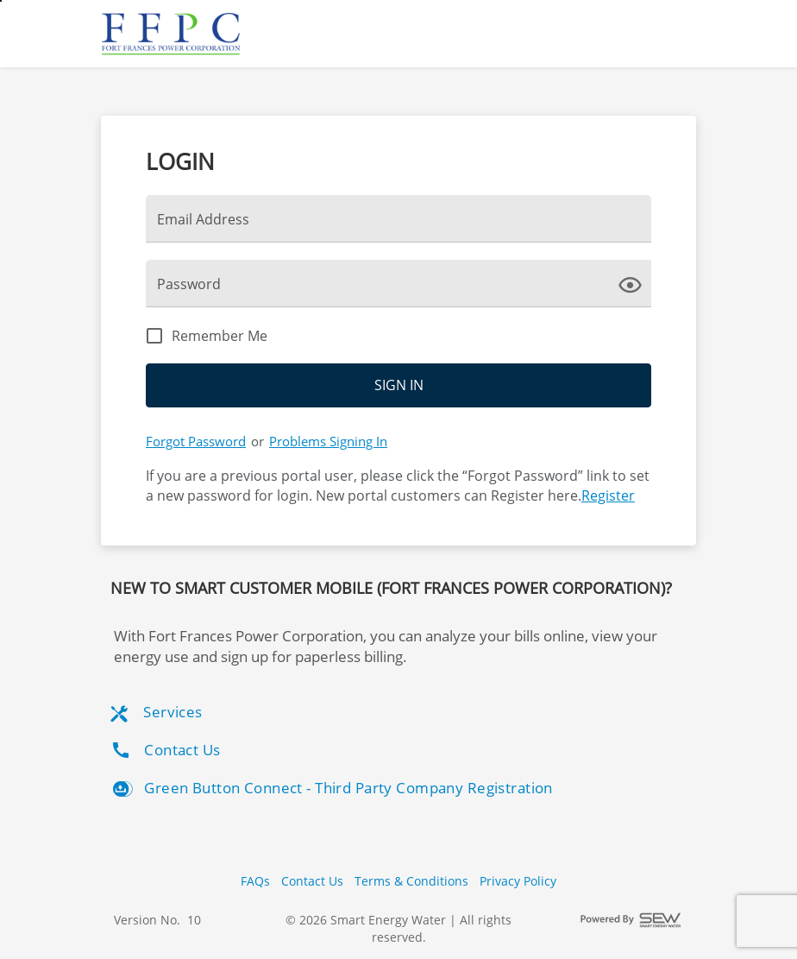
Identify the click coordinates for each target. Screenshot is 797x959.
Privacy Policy (518, 881)
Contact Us (312, 881)
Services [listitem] (156, 712)
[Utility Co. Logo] (172, 33)
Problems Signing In (328, 441)
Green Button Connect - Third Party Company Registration (331, 789)
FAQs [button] (255, 881)
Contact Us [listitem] (165, 750)
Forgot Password (196, 441)
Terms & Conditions (411, 881)
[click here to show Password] (634, 283)
